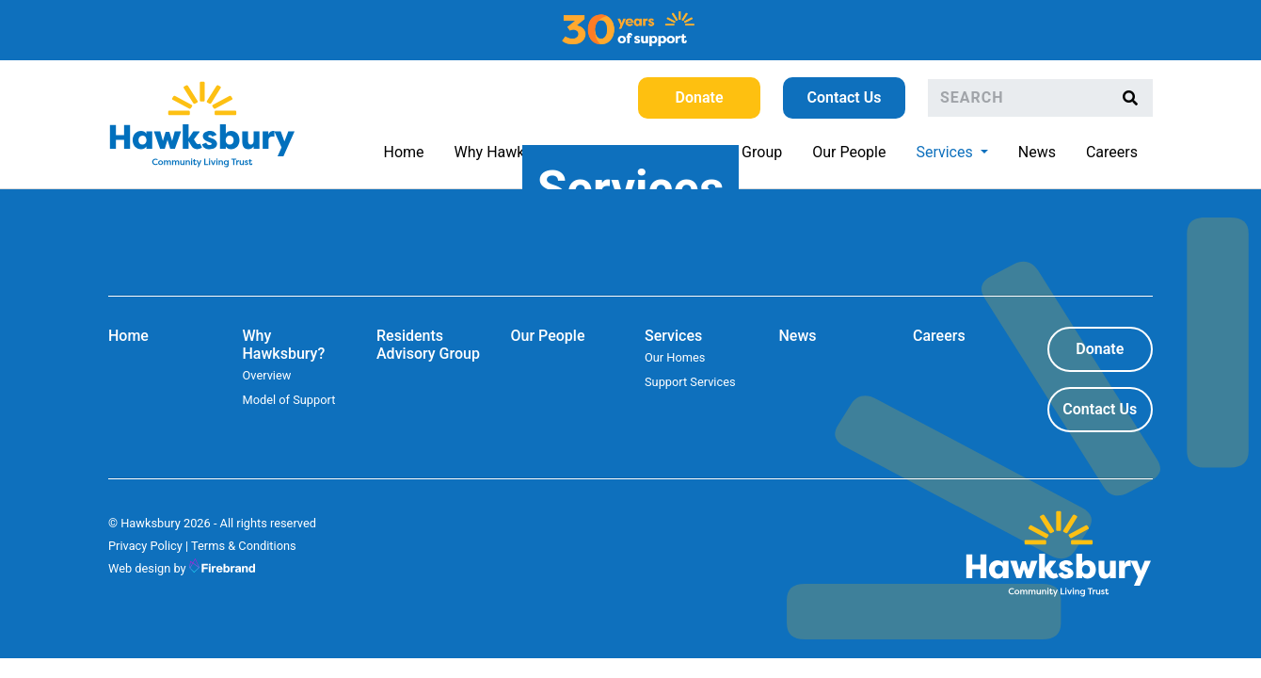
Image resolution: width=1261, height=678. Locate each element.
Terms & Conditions (243, 546)
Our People (849, 152)
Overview (267, 375)
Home (404, 152)
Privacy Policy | (148, 546)
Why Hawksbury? (512, 152)
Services (959, 150)
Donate (700, 97)
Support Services (690, 382)
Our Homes (675, 357)
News (1037, 152)
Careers (1112, 152)
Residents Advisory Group (428, 345)
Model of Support (289, 400)
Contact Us (844, 97)
